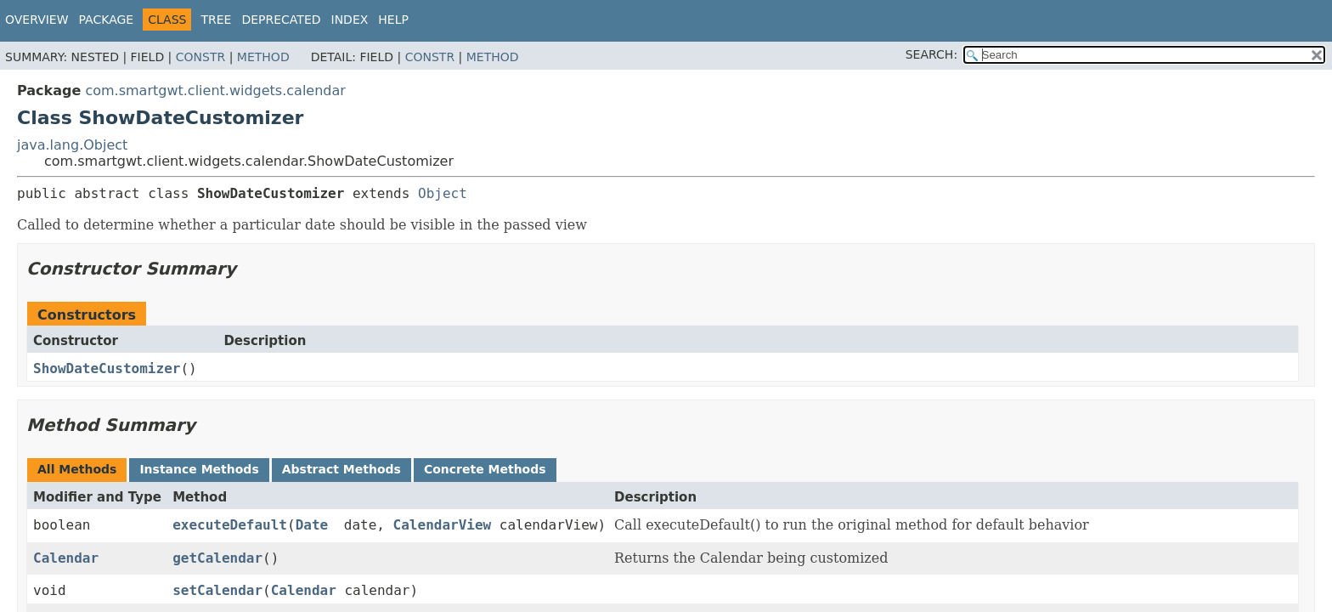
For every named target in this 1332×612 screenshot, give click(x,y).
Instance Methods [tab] (198, 469)
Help (393, 19)
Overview (37, 19)
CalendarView (442, 525)
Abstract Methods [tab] (341, 469)
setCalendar (217, 590)
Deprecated (280, 19)
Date (312, 525)
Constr (200, 57)
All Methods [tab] (76, 469)
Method (263, 57)
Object (442, 193)
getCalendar (217, 558)
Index (350, 19)
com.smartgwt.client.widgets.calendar (215, 90)
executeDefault (229, 525)
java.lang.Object (72, 145)
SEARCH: (931, 54)
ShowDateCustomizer (106, 368)
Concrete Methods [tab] (485, 469)
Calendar (66, 558)
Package (106, 19)
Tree (215, 19)
